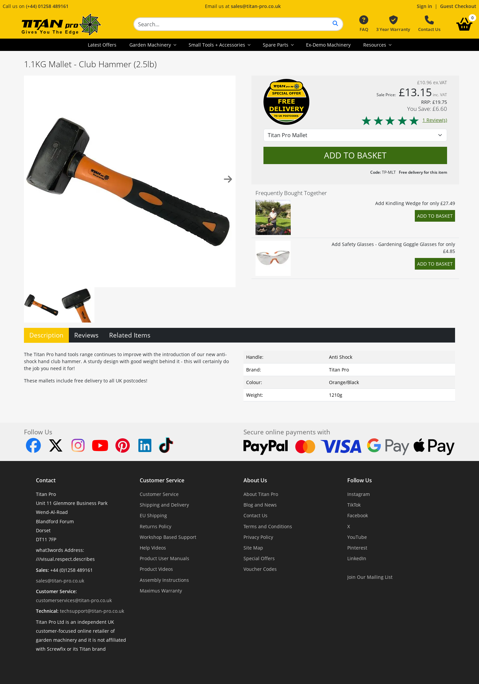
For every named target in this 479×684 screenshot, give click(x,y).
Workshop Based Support (168, 537)
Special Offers (259, 558)
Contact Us (429, 24)
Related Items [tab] (129, 335)
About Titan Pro (260, 494)
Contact (46, 480)
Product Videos (156, 569)
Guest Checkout (458, 6)
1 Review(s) (404, 120)
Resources (375, 45)
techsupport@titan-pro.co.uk (92, 611)
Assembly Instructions (164, 580)
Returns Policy (155, 526)
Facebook (357, 515)
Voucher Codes (260, 569)
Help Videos (153, 548)
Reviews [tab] (86, 335)
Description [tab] (46, 335)
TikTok (354, 505)
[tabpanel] (239, 375)
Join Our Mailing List (370, 577)
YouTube (357, 537)
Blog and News (260, 505)
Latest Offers (102, 45)
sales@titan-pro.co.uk (256, 6)
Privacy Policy (258, 537)
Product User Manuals (164, 558)
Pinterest (357, 548)
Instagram (358, 494)
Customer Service (162, 480)
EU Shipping (153, 515)
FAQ (363, 24)
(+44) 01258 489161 (47, 6)
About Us (255, 480)
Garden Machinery (150, 45)
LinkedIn (356, 558)
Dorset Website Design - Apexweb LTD (262, 665)
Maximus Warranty (161, 590)
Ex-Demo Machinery (328, 45)
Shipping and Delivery (164, 505)
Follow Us (359, 480)
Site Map (253, 548)
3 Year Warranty (393, 24)
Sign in (424, 6)
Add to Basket (435, 216)
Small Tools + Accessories (217, 45)
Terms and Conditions (267, 526)
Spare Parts (276, 45)
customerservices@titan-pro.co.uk (74, 600)
